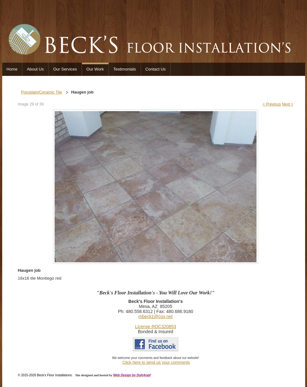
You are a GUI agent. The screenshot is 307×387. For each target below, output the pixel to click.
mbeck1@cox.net (156, 316)
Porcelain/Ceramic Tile (41, 92)
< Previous (272, 104)
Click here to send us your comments (156, 362)
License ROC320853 (155, 326)
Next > (287, 104)
